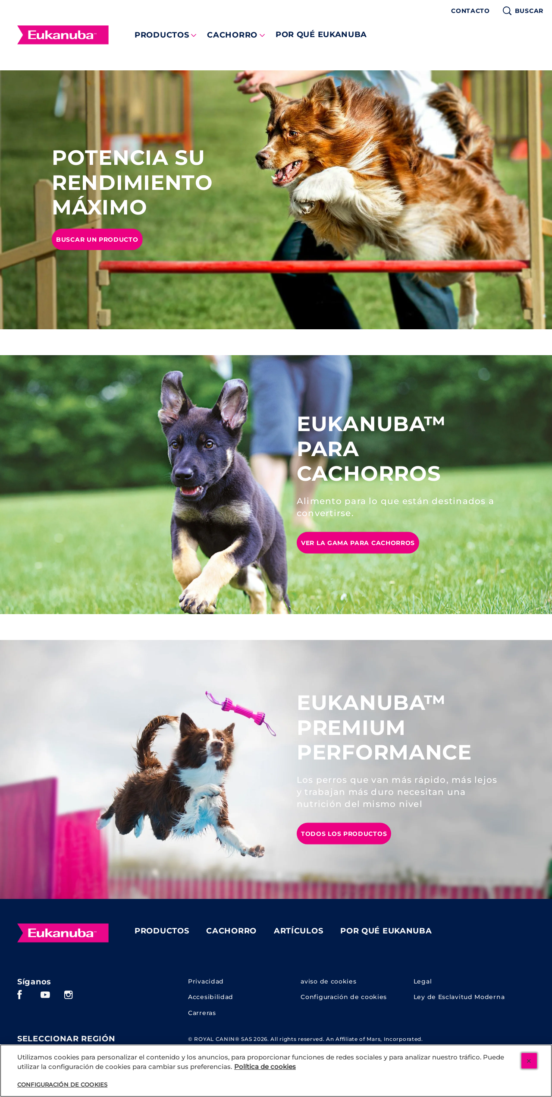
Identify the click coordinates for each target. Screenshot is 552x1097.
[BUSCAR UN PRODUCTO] (97, 239)
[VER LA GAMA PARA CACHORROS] (358, 542)
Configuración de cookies (344, 997)
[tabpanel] (276, 199)
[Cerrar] (529, 1061)
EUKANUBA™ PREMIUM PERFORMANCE (384, 727)
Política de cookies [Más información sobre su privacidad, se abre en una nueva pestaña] (265, 1067)
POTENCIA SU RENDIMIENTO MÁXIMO (132, 182)
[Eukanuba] (63, 933)
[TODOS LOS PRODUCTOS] (344, 833)
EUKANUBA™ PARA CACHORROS (371, 449)
